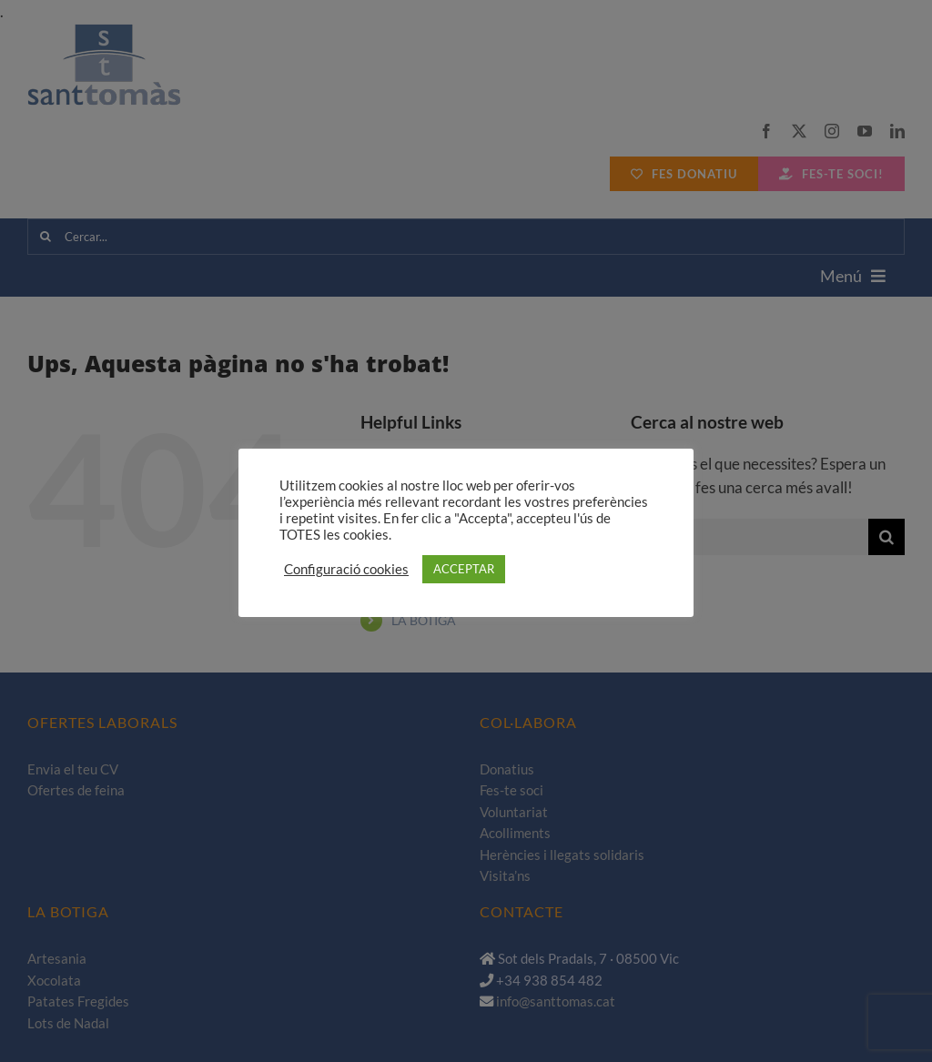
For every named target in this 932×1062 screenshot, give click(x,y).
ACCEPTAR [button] (463, 568)
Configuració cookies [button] (346, 569)
